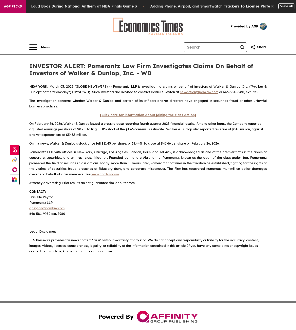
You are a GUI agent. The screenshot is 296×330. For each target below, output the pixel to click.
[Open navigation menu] (39, 47)
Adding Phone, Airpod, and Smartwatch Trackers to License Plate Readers (221, 6)
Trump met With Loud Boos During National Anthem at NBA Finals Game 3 (71, 6)
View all (286, 6)
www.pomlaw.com (105, 174)
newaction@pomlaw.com (199, 92)
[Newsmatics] (14, 180)
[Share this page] (258, 47)
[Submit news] (14, 150)
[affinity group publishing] (14, 170)
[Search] (210, 47)
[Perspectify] (14, 160)
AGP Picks (13, 6)
